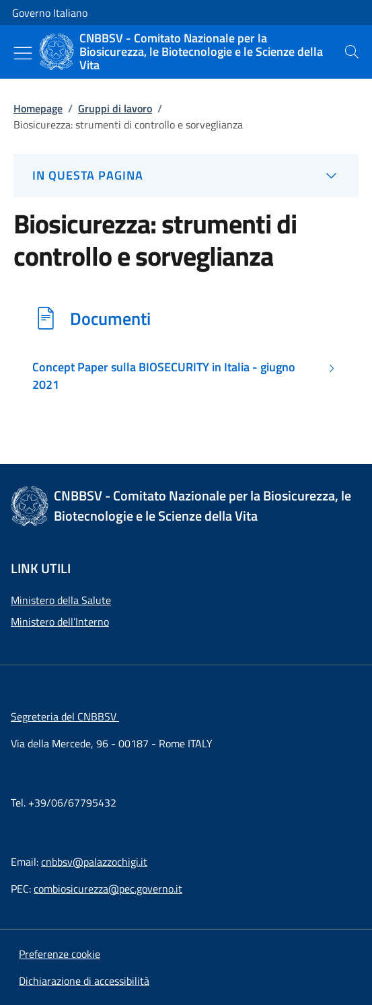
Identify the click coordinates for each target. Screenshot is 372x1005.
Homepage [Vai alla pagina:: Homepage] (38, 108)
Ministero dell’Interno (60, 621)
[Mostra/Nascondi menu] (23, 53)
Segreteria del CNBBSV (65, 716)
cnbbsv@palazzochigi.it (94, 862)
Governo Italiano (49, 13)
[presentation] (352, 52)
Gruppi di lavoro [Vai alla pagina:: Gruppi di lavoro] (115, 108)
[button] (59, 954)
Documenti (110, 318)
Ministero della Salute (61, 600)
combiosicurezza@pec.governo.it (108, 889)
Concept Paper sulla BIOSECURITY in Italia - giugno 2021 (163, 376)
